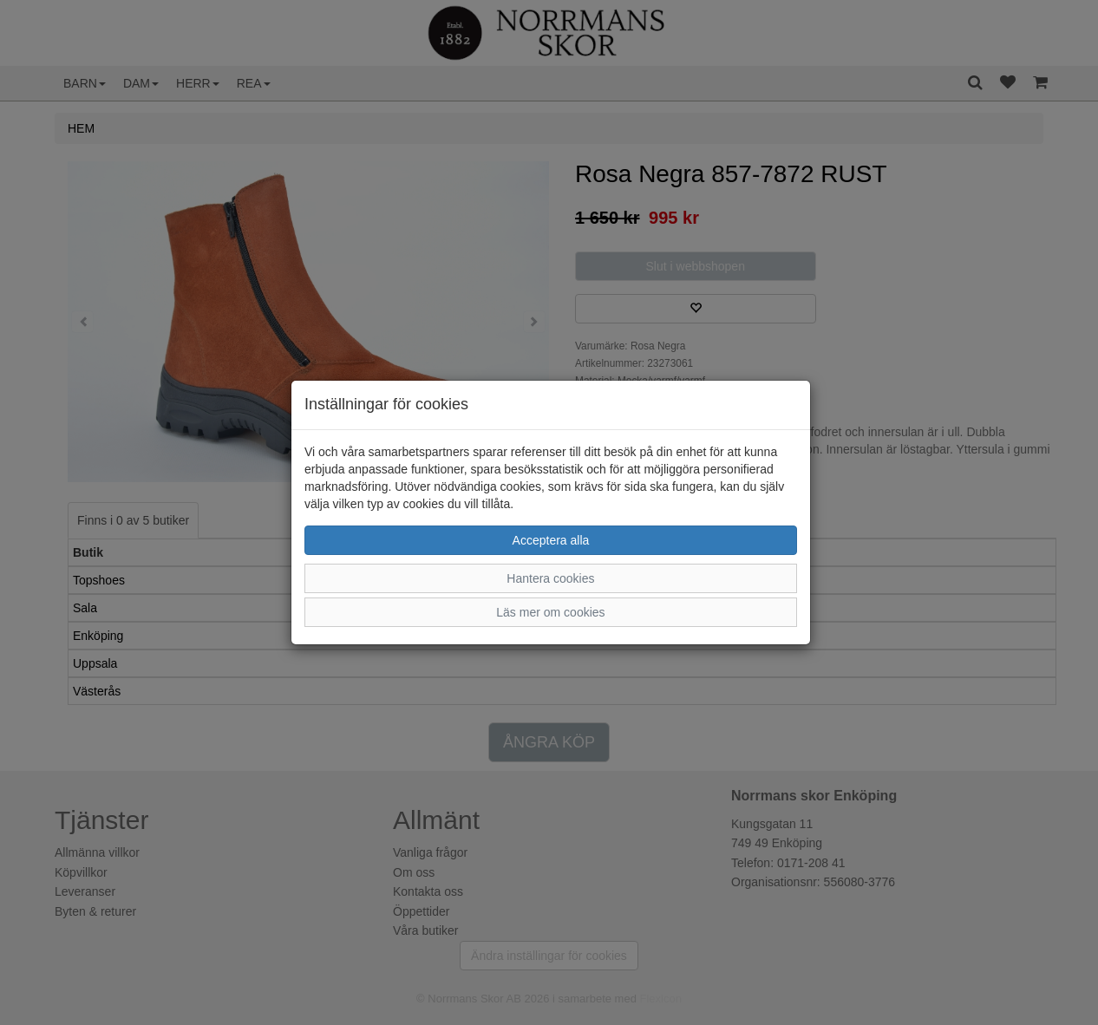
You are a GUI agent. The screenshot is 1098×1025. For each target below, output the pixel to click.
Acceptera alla (551, 540)
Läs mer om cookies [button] (550, 612)
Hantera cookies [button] (550, 578)
